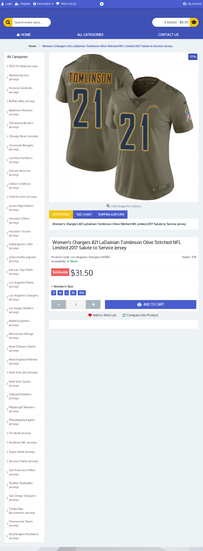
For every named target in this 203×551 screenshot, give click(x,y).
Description (61, 214)
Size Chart (84, 214)
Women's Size (63, 286)
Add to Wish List (104, 315)
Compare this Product (142, 315)
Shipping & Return (111, 214)
